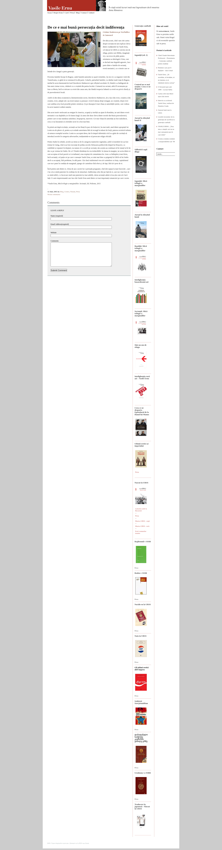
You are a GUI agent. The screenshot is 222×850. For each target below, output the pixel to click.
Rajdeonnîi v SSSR (143, 541)
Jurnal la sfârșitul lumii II (142, 119)
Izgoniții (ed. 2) (141, 55)
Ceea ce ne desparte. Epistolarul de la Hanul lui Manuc (142, 411)
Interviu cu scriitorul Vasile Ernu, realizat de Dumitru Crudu (166, 103)
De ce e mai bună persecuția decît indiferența (85, 27)
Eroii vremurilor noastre (140, 532)
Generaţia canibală (143, 26)
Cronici (66, 192)
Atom (87, 843)
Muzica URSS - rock (142, 526)
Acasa (49, 13)
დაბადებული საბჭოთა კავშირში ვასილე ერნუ (141, 737)
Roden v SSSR (141, 573)
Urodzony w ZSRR (143, 773)
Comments (55, 241)
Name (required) (57, 216)
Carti (66, 13)
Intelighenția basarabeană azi (141, 281)
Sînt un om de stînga (140, 346)
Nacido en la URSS (143, 604)
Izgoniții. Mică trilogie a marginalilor (141, 183)
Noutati (72, 192)
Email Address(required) (60, 224)
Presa (72, 13)
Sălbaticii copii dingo (141, 150)
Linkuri (91, 13)
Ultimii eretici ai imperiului (141, 445)
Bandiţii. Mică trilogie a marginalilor (141, 248)
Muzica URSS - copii (142, 521)
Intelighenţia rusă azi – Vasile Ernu (142, 377)
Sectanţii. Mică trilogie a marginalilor (141, 313)
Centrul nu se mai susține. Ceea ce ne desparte (142, 86)
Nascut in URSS (141, 482)
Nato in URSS (140, 636)
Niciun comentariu (53, 194)
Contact (84, 13)
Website (53, 232)
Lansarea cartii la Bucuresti (141, 510)
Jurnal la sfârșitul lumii (142, 216)
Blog (77, 13)
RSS (80, 843)
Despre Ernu (58, 13)
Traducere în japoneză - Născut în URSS (142, 806)
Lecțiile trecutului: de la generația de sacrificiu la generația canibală (166, 119)
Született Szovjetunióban (141, 702)
